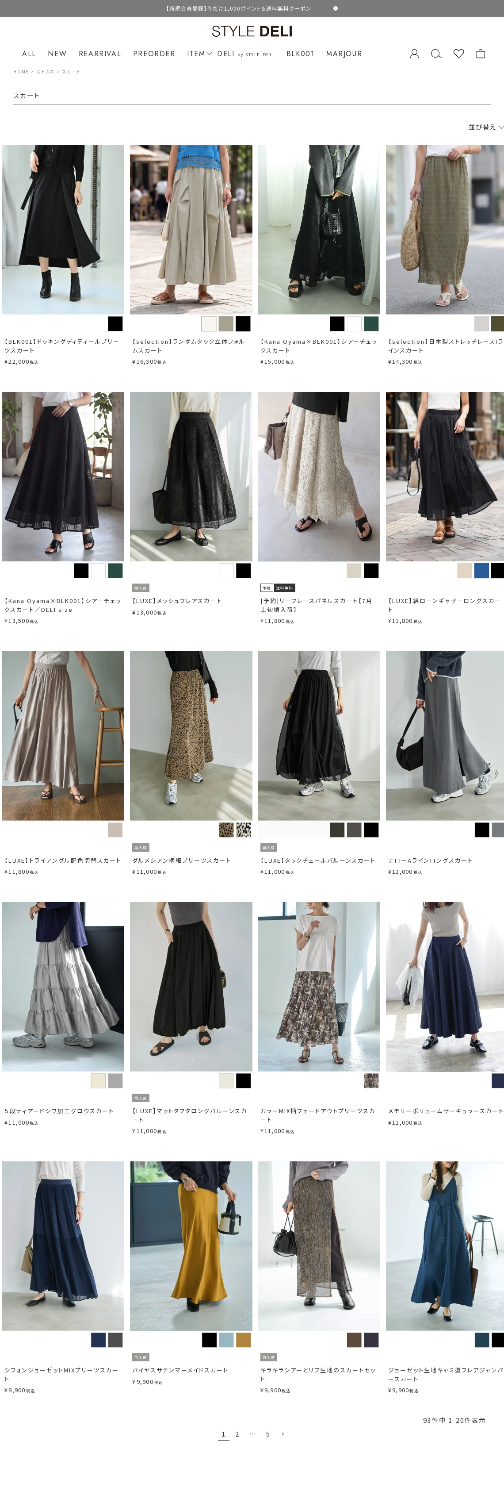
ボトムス (45, 71)
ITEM (198, 54)
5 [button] (268, 1433)
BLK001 (300, 54)
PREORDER (154, 54)
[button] (283, 1434)
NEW (57, 54)
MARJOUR (344, 54)
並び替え (486, 126)
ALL (29, 54)
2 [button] (237, 1433)
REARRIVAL (100, 54)
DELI (246, 54)
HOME (21, 71)
